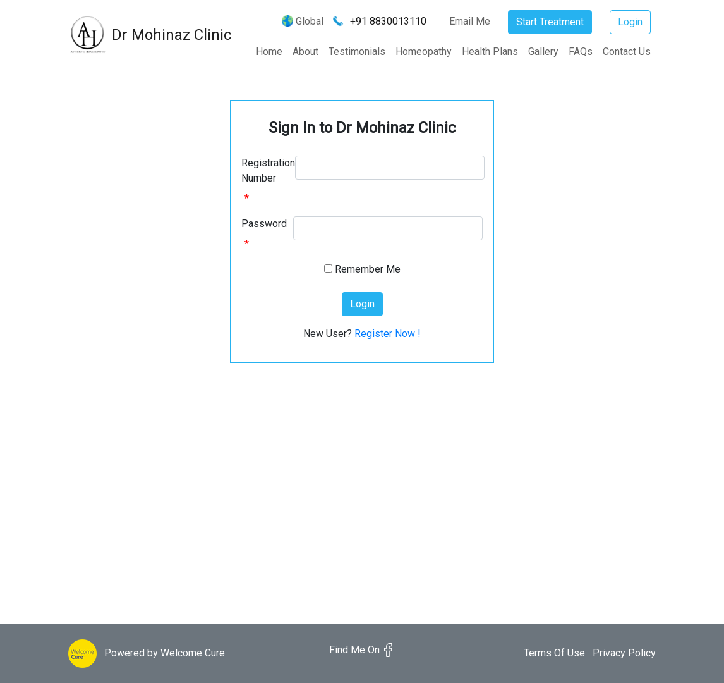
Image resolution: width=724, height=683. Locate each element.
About (305, 52)
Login (630, 22)
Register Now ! (387, 334)
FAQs (581, 52)
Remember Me (368, 269)
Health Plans (490, 52)
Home (269, 52)
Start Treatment (550, 22)
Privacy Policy (624, 653)
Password (264, 224)
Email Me (464, 21)
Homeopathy (423, 52)
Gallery (543, 52)
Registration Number (268, 170)
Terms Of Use (554, 653)
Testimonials (357, 52)
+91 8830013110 (388, 21)
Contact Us (627, 52)
